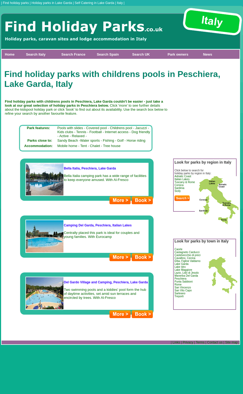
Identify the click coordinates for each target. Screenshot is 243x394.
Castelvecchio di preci (187, 255)
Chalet (95, 146)
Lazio (177, 272)
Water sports (90, 140)
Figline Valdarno (191, 261)
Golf (120, 140)
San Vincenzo (182, 287)
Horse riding (136, 140)
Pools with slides (70, 128)
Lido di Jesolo (190, 272)
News (207, 54)
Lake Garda (181, 263)
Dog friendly (140, 132)
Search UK (141, 54)
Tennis (81, 132)
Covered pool (96, 128)
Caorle (178, 249)
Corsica (179, 185)
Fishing (108, 140)
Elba (177, 261)
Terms (200, 342)
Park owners (178, 54)
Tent (83, 146)
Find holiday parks (16, 3)
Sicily (177, 191)
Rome (178, 284)
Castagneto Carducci (186, 252)
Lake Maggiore (183, 269)
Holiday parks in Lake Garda (52, 3)
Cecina (191, 258)
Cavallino (179, 258)
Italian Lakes (181, 179)
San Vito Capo (183, 290)
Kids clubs (65, 132)
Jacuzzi (141, 128)
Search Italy (35, 54)
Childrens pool (121, 128)
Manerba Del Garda (186, 275)
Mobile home (67, 146)
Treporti (179, 296)
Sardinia (179, 188)
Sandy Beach (67, 140)
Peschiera (180, 278)
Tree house (111, 146)
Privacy (188, 342)
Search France (73, 54)
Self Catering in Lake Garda (94, 3)
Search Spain (108, 54)
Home (9, 54)
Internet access (116, 132)
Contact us (214, 342)
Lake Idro (180, 266)
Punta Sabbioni (183, 281)
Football (95, 132)
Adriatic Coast (182, 176)
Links (176, 342)
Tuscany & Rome (184, 182)
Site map (231, 342)
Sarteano (179, 293)
